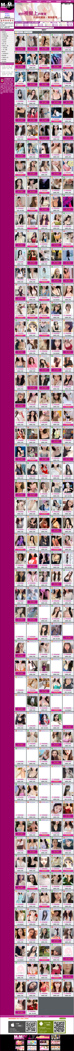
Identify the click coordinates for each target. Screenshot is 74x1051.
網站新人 (4, 51)
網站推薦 (4, 55)
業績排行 (4, 32)
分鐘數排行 (4, 34)
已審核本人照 (5, 57)
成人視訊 (4, 61)
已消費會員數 (5, 36)
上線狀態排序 (5, 53)
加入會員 (7, 15)
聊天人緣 (4, 43)
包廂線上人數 (5, 45)
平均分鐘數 (4, 38)
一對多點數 (4, 47)
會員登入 (7, 13)
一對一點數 (4, 49)
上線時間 (4, 41)
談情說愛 (4, 59)
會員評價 (4, 39)
